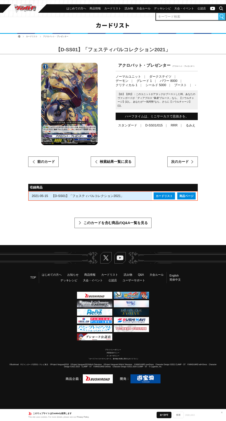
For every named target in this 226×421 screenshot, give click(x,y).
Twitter (106, 257)
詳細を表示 (190, 415)
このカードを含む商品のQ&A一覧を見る (116, 223)
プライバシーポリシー (113, 350)
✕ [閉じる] (222, 412)
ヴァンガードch (212, 8)
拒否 (178, 415)
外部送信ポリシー (113, 353)
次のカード (180, 162)
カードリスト (32, 36)
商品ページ (186, 196)
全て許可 (164, 415)
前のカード (46, 162)
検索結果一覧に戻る (116, 162)
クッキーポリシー (113, 356)
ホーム (19, 36)
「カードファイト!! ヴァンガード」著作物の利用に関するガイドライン (113, 359)
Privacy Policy (83, 417)
